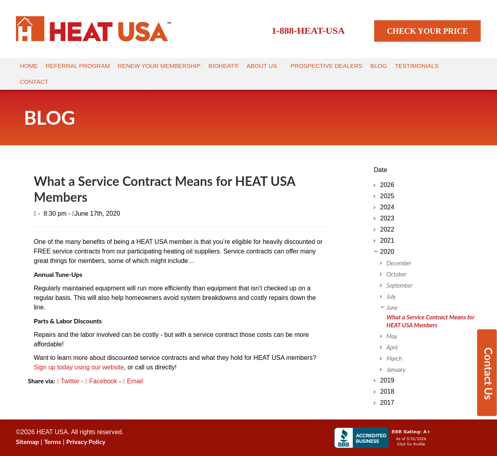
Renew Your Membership (159, 65)
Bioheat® (223, 65)
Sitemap (27, 441)
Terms (52, 441)
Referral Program (78, 65)
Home (29, 65)
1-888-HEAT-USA (308, 30)
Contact (34, 81)
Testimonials (417, 65)
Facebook (101, 381)
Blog (379, 65)
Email (133, 381)
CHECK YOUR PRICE (427, 31)
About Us (265, 65)
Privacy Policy (86, 441)
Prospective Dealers (327, 65)
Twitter (68, 381)
